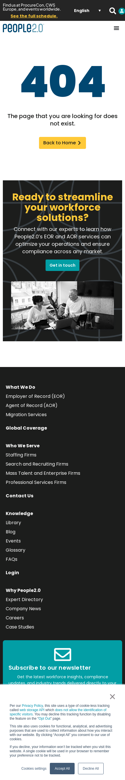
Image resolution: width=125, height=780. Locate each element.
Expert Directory (24, 599)
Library (13, 522)
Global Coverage (26, 428)
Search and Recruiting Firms (37, 464)
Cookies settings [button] (33, 769)
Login (12, 572)
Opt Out (44, 719)
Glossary (15, 550)
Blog (10, 531)
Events (13, 541)
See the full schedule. (34, 16)
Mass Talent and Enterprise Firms (43, 473)
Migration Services (26, 414)
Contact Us (19, 495)
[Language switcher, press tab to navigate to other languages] (87, 10)
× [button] (112, 696)
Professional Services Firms (36, 482)
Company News (23, 608)
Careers (15, 618)
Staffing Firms (21, 455)
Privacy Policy (32, 706)
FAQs (11, 559)
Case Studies (20, 627)
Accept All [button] (62, 769)
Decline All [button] (91, 769)
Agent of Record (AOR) (32, 405)
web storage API (33, 710)
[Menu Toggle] (116, 28)
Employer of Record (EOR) (35, 396)
